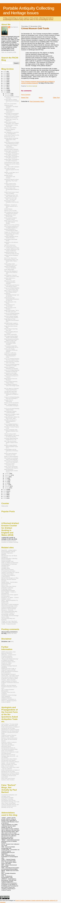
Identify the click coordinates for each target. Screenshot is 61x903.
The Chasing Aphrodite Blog (9, 611)
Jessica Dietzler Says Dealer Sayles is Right (11, 234)
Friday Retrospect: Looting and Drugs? (11, 125)
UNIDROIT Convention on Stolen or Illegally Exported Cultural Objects (8, 701)
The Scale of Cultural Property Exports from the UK (11, 170)
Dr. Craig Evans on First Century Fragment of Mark (11, 247)
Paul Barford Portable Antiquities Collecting (7, 798)
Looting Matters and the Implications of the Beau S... (11, 451)
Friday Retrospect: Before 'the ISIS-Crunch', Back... (11, 417)
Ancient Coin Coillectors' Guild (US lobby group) (9, 752)
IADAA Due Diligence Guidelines (9, 130)
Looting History (5, 576)
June (6, 480)
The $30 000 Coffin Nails (10, 391)
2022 (4, 78)
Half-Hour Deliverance (9, 245)
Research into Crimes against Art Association (9, 595)
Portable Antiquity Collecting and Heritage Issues (28, 10)
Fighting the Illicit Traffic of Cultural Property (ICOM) (8, 669)
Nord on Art (4, 585)
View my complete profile (8, 52)
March (6, 484)
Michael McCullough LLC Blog (9, 578)
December (8, 93)
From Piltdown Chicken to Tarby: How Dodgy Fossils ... (11, 386)
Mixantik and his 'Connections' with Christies (9, 177)
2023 (4, 76)
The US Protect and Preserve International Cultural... (11, 285)
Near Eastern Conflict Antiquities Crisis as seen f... (11, 202)
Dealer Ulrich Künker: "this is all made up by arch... (11, 311)
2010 (4, 494)
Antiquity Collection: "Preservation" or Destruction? (9, 111)
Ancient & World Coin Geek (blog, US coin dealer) (9, 765)
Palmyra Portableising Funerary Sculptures (10, 267)
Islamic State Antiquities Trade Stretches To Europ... (10, 356)
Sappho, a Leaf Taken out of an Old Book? (11, 173)
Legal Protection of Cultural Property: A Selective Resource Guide (10, 682)
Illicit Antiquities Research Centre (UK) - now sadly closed (10, 674)
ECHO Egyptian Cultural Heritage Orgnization (8, 552)
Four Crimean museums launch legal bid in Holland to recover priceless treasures (38, 82)
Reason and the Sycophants (11, 402)
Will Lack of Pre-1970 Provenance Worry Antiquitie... (9, 282)
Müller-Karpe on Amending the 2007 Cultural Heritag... (11, 222)
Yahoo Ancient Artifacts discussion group (7, 745)
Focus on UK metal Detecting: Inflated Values (11, 409)
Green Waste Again (9, 269)
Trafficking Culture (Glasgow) (9, 622)
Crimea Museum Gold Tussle (11, 162)
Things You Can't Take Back (9, 621)
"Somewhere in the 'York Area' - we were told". (10, 198)
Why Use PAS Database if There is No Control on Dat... (11, 272)
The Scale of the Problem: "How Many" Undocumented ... (10, 146)
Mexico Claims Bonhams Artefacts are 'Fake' (10, 454)
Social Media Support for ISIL (11, 135)
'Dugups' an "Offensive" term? (11, 232)
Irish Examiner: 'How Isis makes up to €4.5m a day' (11, 276)
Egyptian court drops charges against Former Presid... (11, 117)
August (7, 476)
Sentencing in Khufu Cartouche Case (9, 464)
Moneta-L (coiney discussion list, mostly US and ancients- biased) (9, 739)
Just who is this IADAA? (10, 127)
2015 (4, 90)
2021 (4, 80)
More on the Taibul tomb (10, 258)
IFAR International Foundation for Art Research (9, 672)
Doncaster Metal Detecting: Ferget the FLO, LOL (11, 439)
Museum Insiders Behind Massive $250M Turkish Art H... (11, 447)
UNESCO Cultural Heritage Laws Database (9, 695)
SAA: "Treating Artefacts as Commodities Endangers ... (11, 406)
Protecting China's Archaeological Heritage (8, 589)
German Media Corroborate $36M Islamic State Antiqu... (11, 140)
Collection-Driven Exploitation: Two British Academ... (11, 107)
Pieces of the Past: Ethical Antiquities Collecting (8, 587)
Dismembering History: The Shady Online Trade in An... (11, 261)
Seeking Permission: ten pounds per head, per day (11, 253)
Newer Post (24, 97)
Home (41, 97)
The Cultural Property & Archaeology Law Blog (7, 613)
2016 (4, 88)
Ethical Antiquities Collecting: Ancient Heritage (9, 559)
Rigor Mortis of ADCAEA (10, 334)
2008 (4, 498)
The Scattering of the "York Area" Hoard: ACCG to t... (11, 195)
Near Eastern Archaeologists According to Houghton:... (11, 114)
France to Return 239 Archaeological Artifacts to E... (11, 189)
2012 (4, 491)
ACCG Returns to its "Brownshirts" (9, 305)
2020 (4, 81)
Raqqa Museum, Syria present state (10, 215)
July (6, 478)
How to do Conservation (10, 103)
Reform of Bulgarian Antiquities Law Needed (11, 368)
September (8, 475)
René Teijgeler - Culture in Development (8, 592)
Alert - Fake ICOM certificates (11, 166)
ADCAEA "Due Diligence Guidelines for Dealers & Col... (11, 394)
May (6, 481)
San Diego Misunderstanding (11, 186)
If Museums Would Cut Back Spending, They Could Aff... (11, 181)
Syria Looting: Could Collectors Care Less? (10, 264)
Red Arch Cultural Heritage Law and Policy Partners (11, 317)
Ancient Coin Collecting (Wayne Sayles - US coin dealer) (10, 762)
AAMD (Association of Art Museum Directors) (8, 652)
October (7, 473)
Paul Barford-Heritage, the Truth (10, 801)
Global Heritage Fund (7, 561)
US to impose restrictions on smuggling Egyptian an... (11, 227)
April (6, 483)
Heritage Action (5, 565)
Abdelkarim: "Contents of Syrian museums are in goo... (11, 206)
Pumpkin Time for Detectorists (8, 400)
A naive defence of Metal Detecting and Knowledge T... (11, 101)
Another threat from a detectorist (9, 278)
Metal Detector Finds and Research (10, 379)
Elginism (3, 554)
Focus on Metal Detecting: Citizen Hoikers (11, 382)
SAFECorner (4, 603)
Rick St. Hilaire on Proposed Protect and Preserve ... (11, 389)
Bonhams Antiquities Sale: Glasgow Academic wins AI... (11, 431)
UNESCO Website (6, 698)
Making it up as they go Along (11, 224)
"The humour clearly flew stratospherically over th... (11, 346)
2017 (4, 87)
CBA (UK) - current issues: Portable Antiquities (8, 655)
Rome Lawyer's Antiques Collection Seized (10, 218)
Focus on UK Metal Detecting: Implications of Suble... (11, 365)
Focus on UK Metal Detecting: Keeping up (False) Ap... (11, 370)
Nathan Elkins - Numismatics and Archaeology (9, 582)
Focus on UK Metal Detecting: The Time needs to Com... (11, 359)
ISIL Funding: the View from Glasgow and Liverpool (11, 213)
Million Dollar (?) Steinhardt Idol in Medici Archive (11, 291)
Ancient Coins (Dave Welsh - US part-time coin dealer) (9, 759)
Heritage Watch (5, 568)
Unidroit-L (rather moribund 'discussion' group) (8, 742)
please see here (12, 633)
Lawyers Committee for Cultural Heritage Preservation (10, 573)
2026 (4, 71)
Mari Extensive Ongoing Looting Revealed (10, 412)
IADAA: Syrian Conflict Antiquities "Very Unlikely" (11, 122)
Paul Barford (14, 27)
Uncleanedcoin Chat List (8, 747)
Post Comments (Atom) (37, 101)
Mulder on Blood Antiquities (11, 456)
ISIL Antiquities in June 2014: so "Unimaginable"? (11, 133)
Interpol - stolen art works (8, 679)
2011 (4, 493)
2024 (4, 75)
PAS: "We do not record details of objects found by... (11, 442)
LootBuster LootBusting (10, 353)
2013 (4, 489)
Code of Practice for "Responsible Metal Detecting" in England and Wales (9, 659)
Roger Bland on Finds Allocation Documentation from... (11, 320)
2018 (4, 85)
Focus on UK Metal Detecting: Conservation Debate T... (11, 314)
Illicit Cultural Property (7, 569)
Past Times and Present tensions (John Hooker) (8, 779)
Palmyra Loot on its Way (10, 210)
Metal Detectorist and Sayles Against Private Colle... (11, 339)
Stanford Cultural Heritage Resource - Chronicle (8, 609)
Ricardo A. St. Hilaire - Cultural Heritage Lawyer (9, 598)
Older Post (56, 97)
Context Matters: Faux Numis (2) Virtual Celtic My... (11, 436)
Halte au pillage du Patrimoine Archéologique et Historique (9, 563)
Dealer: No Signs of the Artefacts (10, 308)
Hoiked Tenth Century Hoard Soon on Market (11, 193)
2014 (4, 92)
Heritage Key (5, 567)
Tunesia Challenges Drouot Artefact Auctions (11, 237)
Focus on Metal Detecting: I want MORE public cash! (11, 424)
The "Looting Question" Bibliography (7, 690)
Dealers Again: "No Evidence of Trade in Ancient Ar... (11, 151)
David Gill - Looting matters (9, 550)
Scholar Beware (8, 209)
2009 (4, 496)
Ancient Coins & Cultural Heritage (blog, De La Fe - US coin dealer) (9, 756)
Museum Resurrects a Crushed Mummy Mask (11, 230)
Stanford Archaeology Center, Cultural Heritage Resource (9, 606)
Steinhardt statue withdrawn (11, 149)
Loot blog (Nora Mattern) (8, 575)
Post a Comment (25, 94)
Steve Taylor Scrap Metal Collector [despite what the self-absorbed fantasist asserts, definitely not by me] (10, 805)
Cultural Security (6, 664)
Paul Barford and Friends (8, 800)
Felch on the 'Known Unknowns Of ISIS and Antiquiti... (10, 350)
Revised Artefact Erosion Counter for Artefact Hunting (9, 541)
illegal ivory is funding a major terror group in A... (11, 415)
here (12, 641)
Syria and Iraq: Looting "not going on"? (11, 120)
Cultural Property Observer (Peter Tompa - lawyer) (8, 736)
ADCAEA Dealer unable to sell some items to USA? (11, 324)
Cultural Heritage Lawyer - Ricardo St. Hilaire (8, 662)
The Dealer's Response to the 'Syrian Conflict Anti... (11, 250)
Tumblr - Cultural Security (8, 624)
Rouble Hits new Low (9, 136)
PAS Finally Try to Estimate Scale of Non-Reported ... (11, 458)
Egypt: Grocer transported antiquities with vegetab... (11, 467)
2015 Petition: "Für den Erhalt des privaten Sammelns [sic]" (9, 724)
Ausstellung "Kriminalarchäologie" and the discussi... (11, 295)
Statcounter (4, 506)
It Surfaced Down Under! (8, 571)
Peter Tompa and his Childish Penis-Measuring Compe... (11, 143)
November (8, 95)
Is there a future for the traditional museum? (10, 184)
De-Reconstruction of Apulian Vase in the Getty (11, 362)
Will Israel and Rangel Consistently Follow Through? (10, 343)
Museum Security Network (8, 685)
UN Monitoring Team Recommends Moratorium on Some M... (11, 299)
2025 (4, 73)
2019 (4, 83)
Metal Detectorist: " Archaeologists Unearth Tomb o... (11, 471)
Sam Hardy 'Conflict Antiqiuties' (10, 604)
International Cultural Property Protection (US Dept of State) (9, 677)
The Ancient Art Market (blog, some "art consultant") (9, 749)
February (7, 486)
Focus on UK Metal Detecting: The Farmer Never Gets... (11, 288)
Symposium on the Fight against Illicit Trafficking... (11, 373)
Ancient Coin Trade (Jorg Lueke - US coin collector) (10, 768)
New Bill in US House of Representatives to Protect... (10, 421)
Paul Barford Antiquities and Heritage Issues (9, 795)
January (7, 487)
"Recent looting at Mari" (10, 434)
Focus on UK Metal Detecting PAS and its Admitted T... (11, 397)
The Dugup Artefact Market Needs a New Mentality (11, 336)
